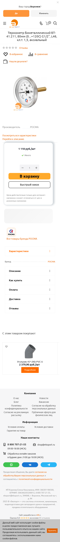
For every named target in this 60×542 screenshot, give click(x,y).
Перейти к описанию (13, 139)
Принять (52, 530)
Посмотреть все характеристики (19, 135)
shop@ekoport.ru (46, 444)
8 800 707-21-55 (17, 444)
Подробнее (30, 370)
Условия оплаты (16, 427)
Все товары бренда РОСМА (22, 238)
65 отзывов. (44, 518)
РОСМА (51, 261)
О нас (16, 398)
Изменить (43, 13)
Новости (43, 398)
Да (16, 13)
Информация (30, 422)
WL (38, 515)
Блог (16, 402)
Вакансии (44, 402)
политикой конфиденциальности (35, 479)
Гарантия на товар (16, 430)
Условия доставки (43, 427)
